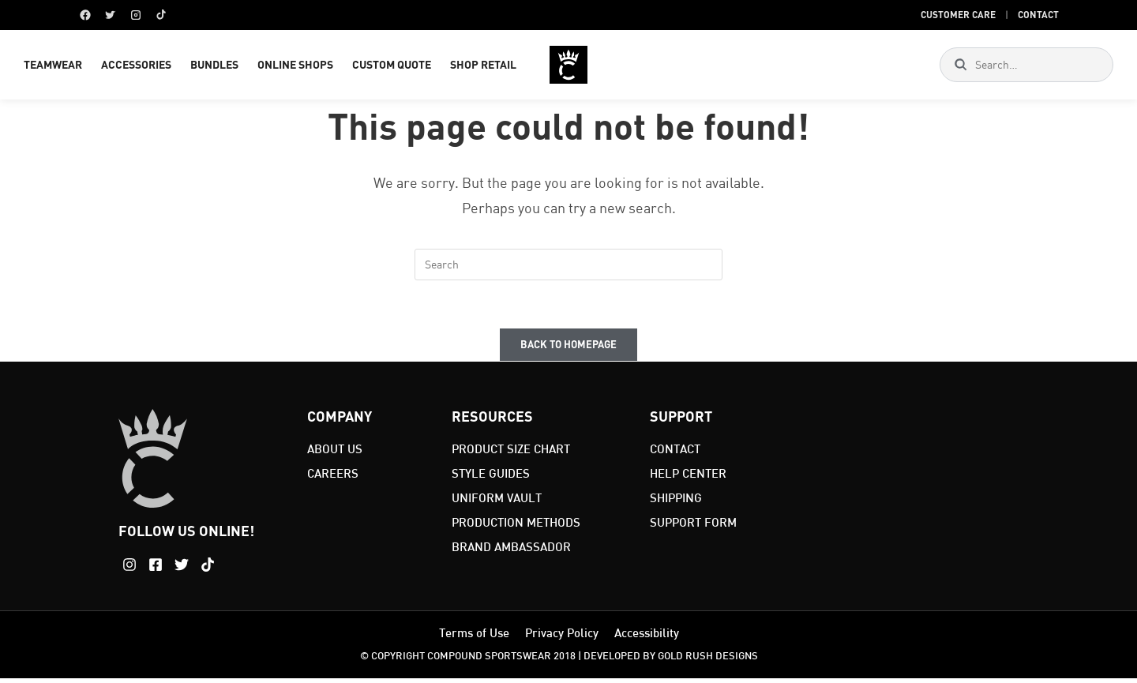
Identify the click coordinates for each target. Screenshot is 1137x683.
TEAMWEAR (53, 66)
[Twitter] (110, 15)
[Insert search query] (568, 269)
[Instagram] (136, 15)
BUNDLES (214, 66)
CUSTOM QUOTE (391, 66)
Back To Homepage (568, 349)
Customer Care (958, 14)
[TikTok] (161, 15)
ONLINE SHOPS (295, 66)
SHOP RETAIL (483, 66)
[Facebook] (85, 15)
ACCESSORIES (136, 66)
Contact (1038, 14)
